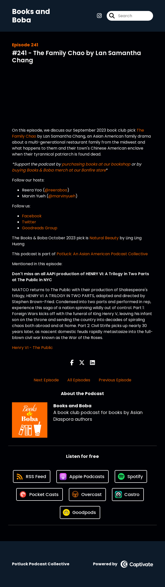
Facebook (32, 216)
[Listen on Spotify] (131, 476)
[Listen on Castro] (128, 494)
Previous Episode (115, 380)
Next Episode (46, 380)
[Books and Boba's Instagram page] (99, 16)
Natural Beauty (104, 238)
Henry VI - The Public (32, 347)
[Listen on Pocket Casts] (39, 494)
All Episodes (78, 380)
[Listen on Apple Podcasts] (82, 476)
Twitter (29, 222)
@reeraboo (56, 190)
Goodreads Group (39, 228)
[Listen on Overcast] (87, 494)
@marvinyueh (62, 196)
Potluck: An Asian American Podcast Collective (102, 254)
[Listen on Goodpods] (80, 512)
